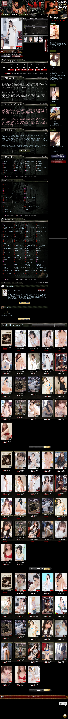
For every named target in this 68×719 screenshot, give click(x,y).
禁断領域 (61, 371)
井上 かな (6, 395)
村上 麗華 (20, 348)
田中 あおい (47, 418)
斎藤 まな (20, 562)
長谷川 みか (60, 638)
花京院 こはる (33, 614)
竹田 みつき (47, 371)
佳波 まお (61, 418)
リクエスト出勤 (7, 347)
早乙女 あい (47, 661)
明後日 (60, 326)
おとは (6, 418)
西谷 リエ (47, 493)
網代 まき (61, 395)
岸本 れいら (6, 661)
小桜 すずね (47, 348)
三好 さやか (6, 371)
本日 (37, 326)
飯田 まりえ (33, 348)
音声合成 (20, 393)
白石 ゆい (33, 371)
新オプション (33, 393)
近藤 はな (61, 348)
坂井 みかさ (33, 418)
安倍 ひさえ (47, 395)
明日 (48, 326)
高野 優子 (20, 371)
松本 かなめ (6, 441)
